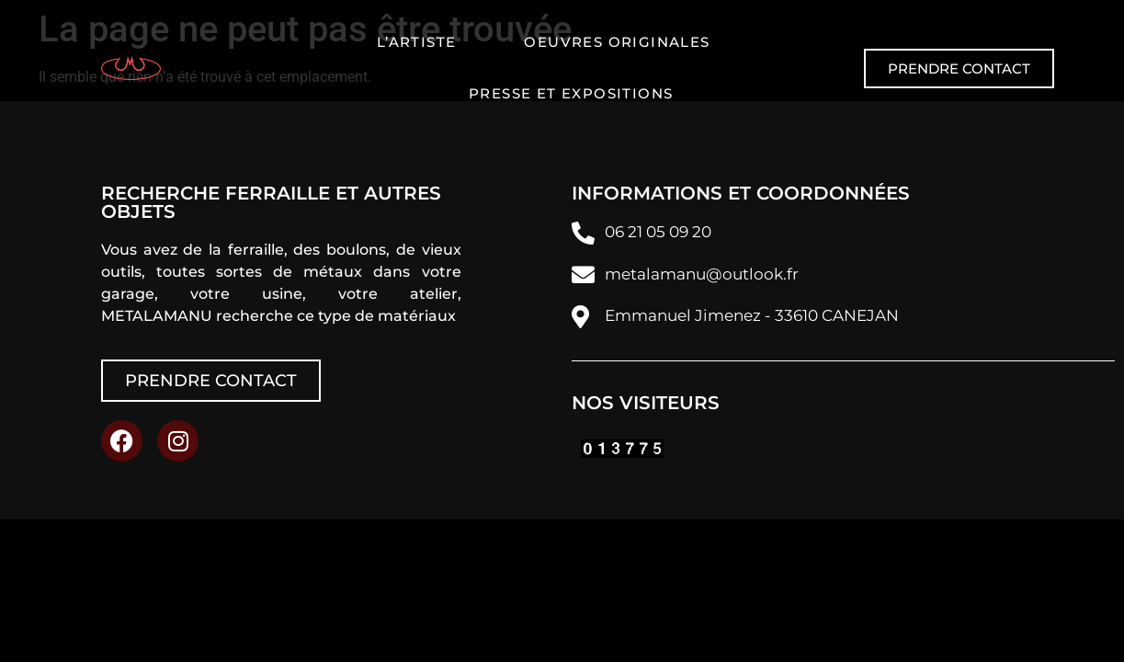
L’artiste (417, 42)
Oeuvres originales (617, 42)
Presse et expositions (571, 93)
